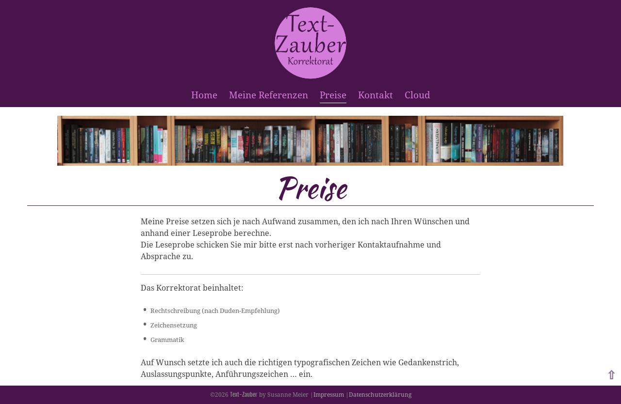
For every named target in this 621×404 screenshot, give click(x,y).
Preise (333, 94)
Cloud (417, 94)
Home (204, 94)
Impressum (328, 394)
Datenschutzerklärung (380, 394)
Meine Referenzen (268, 94)
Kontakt (375, 94)
